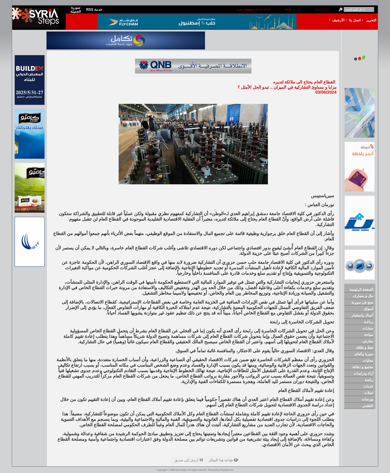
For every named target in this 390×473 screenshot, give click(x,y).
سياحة (368, 335)
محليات (368, 360)
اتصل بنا (355, 20)
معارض (368, 341)
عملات (368, 393)
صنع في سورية (362, 302)
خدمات (368, 386)
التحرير (371, 20)
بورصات (367, 399)
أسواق (368, 309)
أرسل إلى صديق (188, 460)
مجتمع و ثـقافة (362, 367)
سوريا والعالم (363, 354)
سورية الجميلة (75, 9)
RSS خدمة (94, 9)
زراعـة (368, 322)
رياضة (369, 380)
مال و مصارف (363, 296)
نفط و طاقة (364, 348)
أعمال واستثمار (362, 315)
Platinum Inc (227, 470)
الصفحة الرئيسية (361, 289)
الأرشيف (338, 20)
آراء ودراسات (363, 373)
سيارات (367, 328)
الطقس (367, 406)
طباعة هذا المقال (223, 460)
